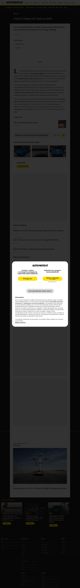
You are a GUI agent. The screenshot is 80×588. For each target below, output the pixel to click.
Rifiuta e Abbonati (52, 278)
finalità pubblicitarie (31, 309)
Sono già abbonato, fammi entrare (39, 291)
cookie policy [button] (59, 303)
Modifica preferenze (20, 322)
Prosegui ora (27, 278)
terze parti (39, 304)
